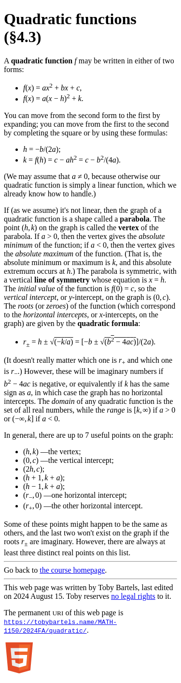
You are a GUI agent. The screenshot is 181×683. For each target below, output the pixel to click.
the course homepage (72, 570)
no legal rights (133, 596)
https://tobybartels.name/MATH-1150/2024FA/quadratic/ (60, 626)
